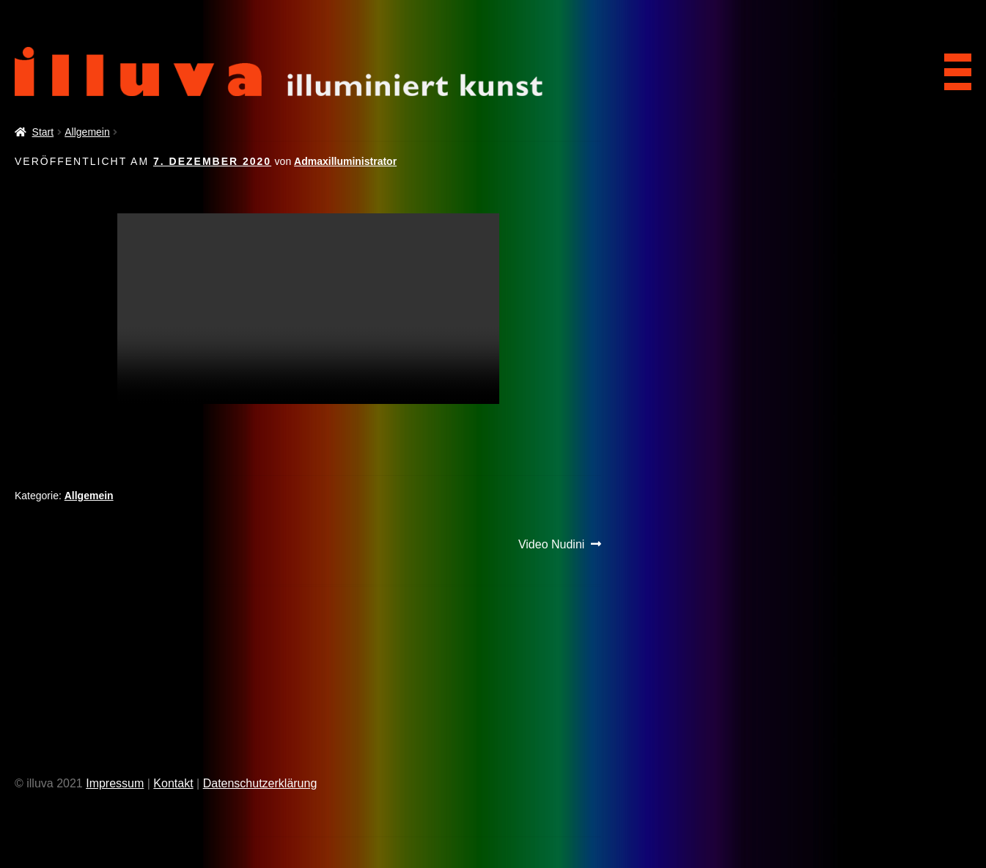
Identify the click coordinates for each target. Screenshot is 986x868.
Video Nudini (551, 544)
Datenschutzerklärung (260, 783)
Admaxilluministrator (345, 161)
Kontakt (173, 783)
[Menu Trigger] (953, 67)
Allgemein (87, 132)
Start (43, 132)
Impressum (115, 783)
